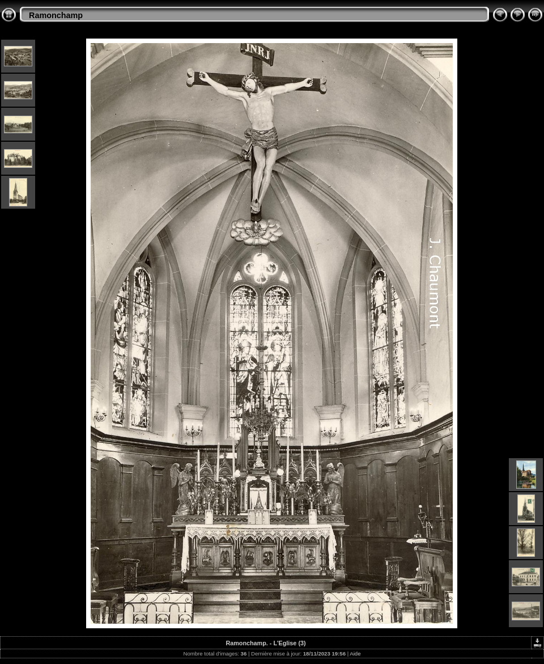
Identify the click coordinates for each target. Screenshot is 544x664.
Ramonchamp (56, 15)
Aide (355, 653)
